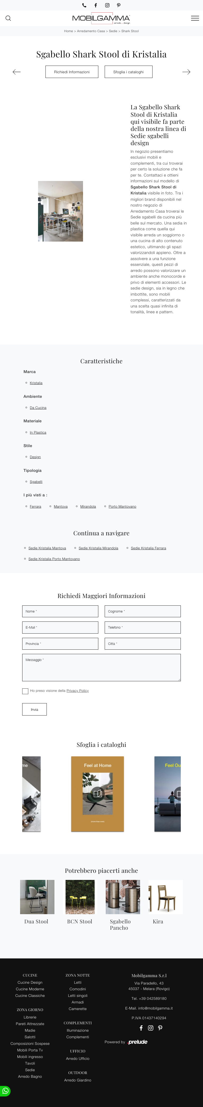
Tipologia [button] (32, 470)
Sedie (113, 31)
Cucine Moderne (30, 989)
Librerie (30, 1017)
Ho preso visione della (59, 690)
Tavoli (30, 1063)
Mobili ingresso (30, 1056)
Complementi (77, 1037)
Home (68, 31)
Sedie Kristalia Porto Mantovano (54, 559)
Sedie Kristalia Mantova (47, 548)
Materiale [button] (33, 421)
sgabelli (36, 481)
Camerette (78, 1008)
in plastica (38, 432)
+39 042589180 (153, 998)
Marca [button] (30, 372)
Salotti (30, 1037)
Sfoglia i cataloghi (128, 72)
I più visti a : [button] (35, 495)
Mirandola (88, 506)
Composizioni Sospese (30, 1043)
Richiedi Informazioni (72, 72)
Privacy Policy (78, 690)
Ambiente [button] (33, 396)
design (35, 457)
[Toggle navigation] (195, 18)
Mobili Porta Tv (30, 1050)
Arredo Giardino (77, 1080)
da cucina (38, 407)
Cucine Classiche (30, 995)
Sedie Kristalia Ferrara (148, 548)
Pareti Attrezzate (30, 1023)
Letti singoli (77, 995)
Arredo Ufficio (78, 1058)
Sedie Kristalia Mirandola (98, 548)
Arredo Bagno (30, 1076)
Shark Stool (130, 31)
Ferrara (35, 506)
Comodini (78, 989)
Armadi (78, 1002)
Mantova (61, 506)
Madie (30, 1030)
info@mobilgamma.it (155, 1008)
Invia (34, 709)
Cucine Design (30, 982)
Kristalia (36, 383)
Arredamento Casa (91, 31)
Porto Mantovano (122, 506)
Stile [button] (28, 446)
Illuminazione (78, 1030)
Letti (77, 982)
